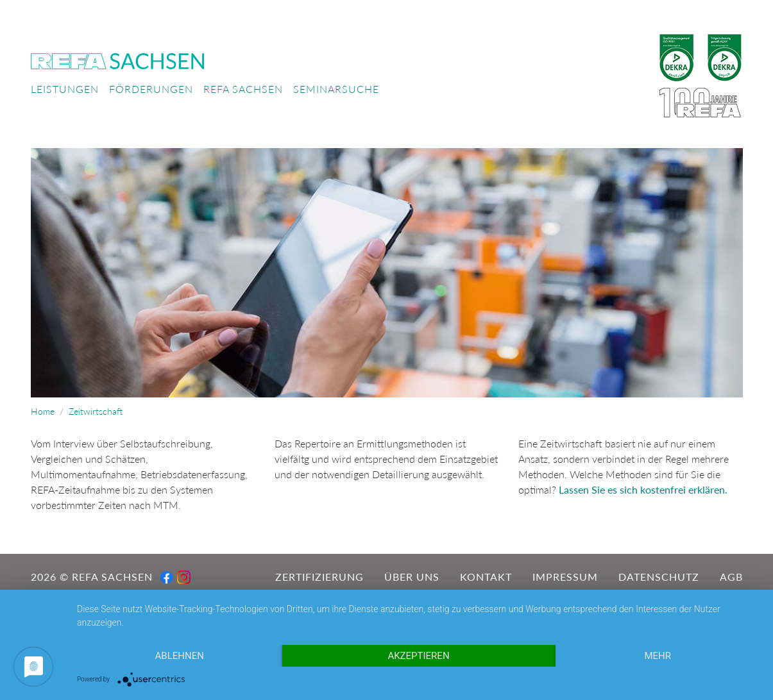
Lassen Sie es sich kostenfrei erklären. (643, 489)
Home (43, 411)
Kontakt (486, 577)
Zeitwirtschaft (96, 411)
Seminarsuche (336, 89)
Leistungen (65, 89)
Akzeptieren (418, 656)
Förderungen (151, 89)
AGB (731, 577)
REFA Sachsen (243, 89)
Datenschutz (658, 577)
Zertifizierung (319, 577)
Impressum (565, 577)
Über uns (411, 577)
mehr (657, 656)
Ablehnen (179, 656)
